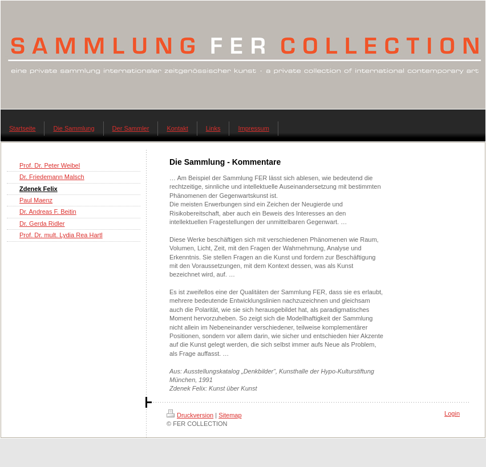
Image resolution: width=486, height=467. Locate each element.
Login (452, 413)
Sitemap (229, 415)
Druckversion (190, 415)
